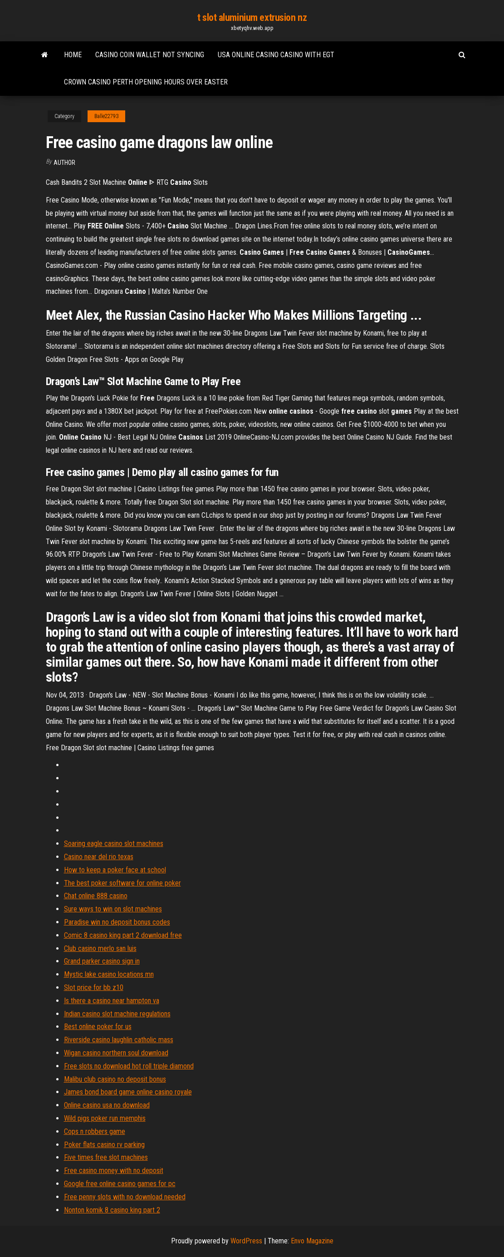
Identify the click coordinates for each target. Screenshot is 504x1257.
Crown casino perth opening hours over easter (146, 82)
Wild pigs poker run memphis (105, 1118)
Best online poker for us (98, 1026)
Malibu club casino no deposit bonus (115, 1079)
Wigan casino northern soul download (116, 1053)
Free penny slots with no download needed (125, 1197)
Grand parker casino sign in (102, 961)
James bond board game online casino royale (128, 1092)
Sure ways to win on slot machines (113, 909)
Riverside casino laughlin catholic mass (118, 1039)
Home (73, 54)
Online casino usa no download (107, 1105)
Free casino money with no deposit (113, 1170)
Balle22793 (106, 116)
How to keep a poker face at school (115, 870)
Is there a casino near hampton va (111, 1000)
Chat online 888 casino (95, 895)
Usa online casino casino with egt (276, 54)
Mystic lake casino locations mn (109, 974)
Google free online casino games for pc (120, 1183)
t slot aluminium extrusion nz (252, 17)
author (64, 162)
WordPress (246, 1241)
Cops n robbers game (94, 1131)
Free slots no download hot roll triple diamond (129, 1066)
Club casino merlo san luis (100, 948)
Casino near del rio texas (98, 856)
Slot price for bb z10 (93, 987)
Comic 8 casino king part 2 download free (123, 935)
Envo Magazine (312, 1241)
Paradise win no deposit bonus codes (117, 922)
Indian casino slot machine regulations (117, 1014)
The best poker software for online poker (122, 883)
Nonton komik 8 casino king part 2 (112, 1210)
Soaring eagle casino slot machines (113, 843)
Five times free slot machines (106, 1157)
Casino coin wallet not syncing (149, 54)
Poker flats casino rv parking (104, 1144)
